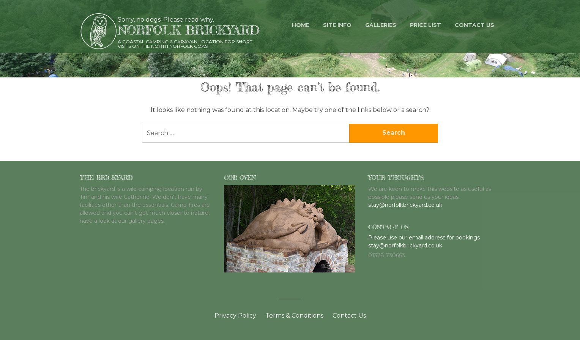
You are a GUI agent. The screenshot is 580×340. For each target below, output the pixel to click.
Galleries (380, 25)
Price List (425, 25)
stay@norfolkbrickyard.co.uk (405, 204)
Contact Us (349, 315)
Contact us (474, 25)
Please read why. (188, 19)
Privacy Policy (235, 315)
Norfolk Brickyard (189, 30)
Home (300, 25)
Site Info (337, 25)
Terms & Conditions (294, 315)
